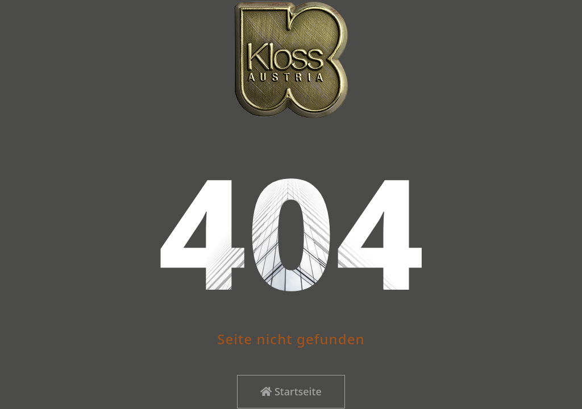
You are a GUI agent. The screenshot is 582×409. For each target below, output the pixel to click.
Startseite (290, 391)
